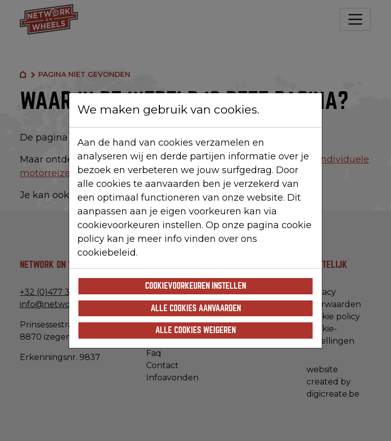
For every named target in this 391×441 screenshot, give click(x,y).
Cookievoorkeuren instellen (195, 286)
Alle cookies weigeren (195, 330)
